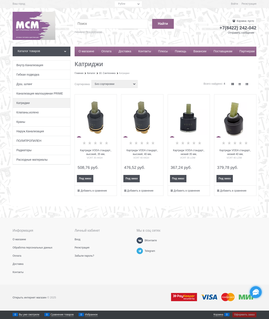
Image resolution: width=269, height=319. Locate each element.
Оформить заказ (244, 314)
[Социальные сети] (256, 292)
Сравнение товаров (62, 314)
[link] (233, 84)
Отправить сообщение (241, 32)
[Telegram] (140, 251)
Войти (234, 3)
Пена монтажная (94, 32)
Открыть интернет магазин (29, 297)
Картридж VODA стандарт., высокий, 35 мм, (96, 152)
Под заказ (85, 178)
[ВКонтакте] (140, 240)
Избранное (91, 314)
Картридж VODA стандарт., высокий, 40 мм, (142, 152)
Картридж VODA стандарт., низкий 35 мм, (188, 152)
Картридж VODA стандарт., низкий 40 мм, (235, 152)
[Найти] (163, 24)
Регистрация (249, 3)
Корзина (218, 314)
